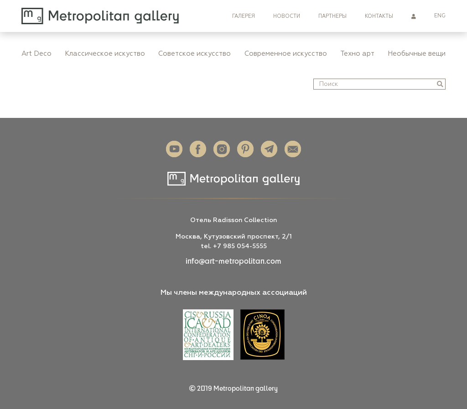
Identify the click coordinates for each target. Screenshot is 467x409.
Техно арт (357, 53)
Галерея (243, 16)
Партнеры (332, 16)
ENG (440, 15)
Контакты (379, 16)
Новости (286, 16)
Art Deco (36, 53)
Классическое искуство (105, 53)
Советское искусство (194, 53)
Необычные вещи (417, 53)
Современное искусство (285, 53)
